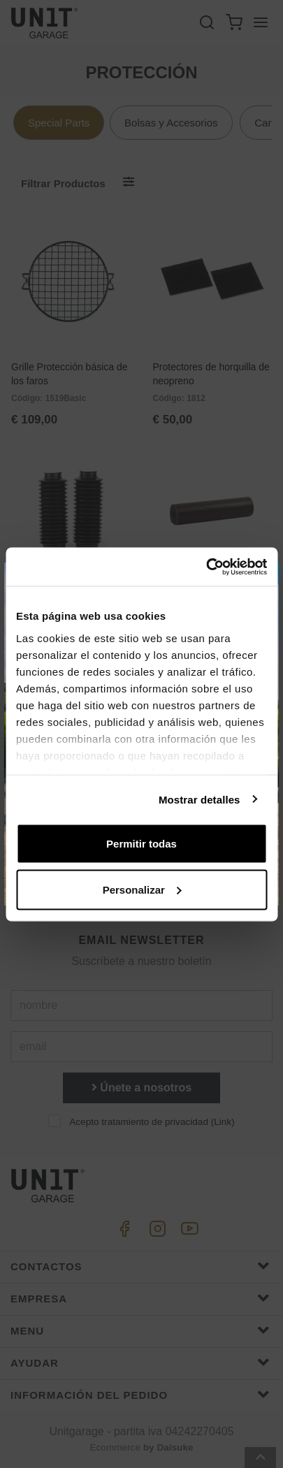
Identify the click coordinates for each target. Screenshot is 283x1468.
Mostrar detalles (199, 799)
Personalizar (142, 889)
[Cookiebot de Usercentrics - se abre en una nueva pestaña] (206, 567)
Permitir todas (141, 844)
